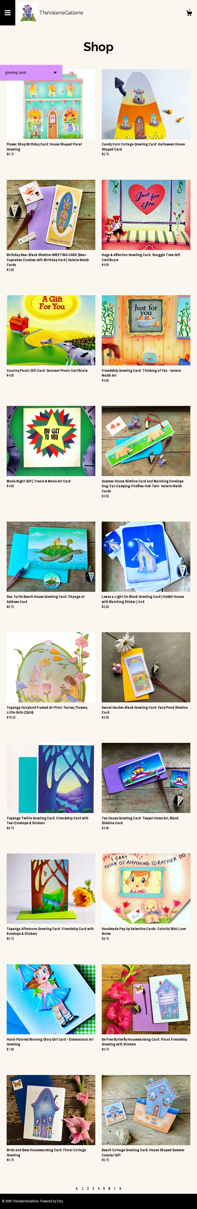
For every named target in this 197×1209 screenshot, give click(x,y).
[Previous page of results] (77, 1188)
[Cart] (189, 14)
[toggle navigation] (7, 12)
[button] (31, 72)
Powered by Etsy (51, 1201)
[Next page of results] (120, 1188)
